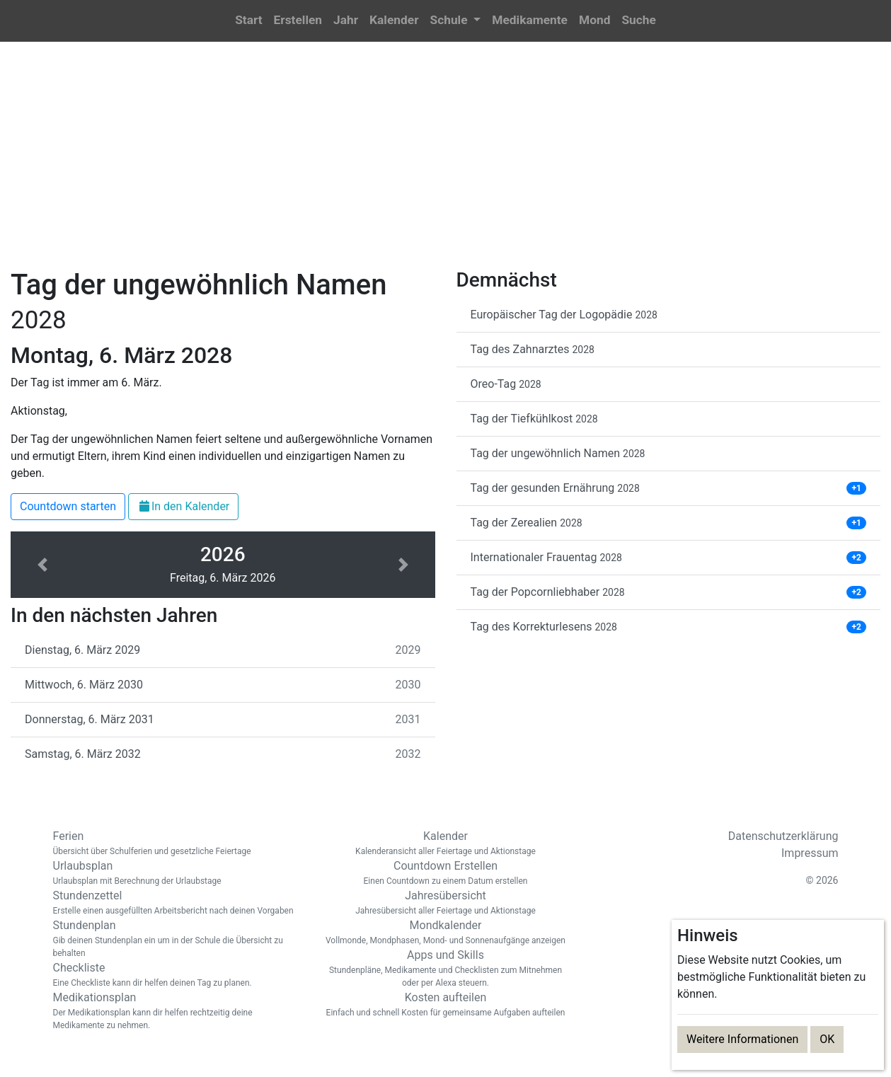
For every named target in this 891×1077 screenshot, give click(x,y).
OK (827, 1039)
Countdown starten (68, 506)
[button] (455, 21)
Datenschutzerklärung (783, 836)
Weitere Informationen (742, 1039)
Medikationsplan (177, 1011)
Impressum (810, 853)
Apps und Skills (446, 968)
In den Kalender (183, 506)
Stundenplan (177, 939)
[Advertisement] (445, 163)
